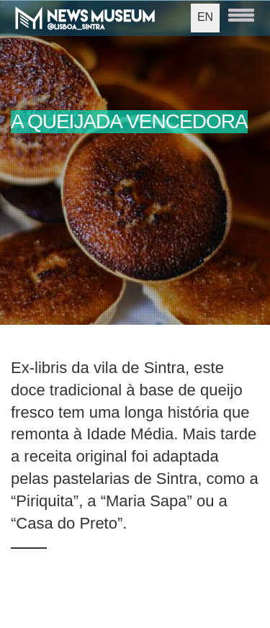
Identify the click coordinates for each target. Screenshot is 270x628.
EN (205, 17)
